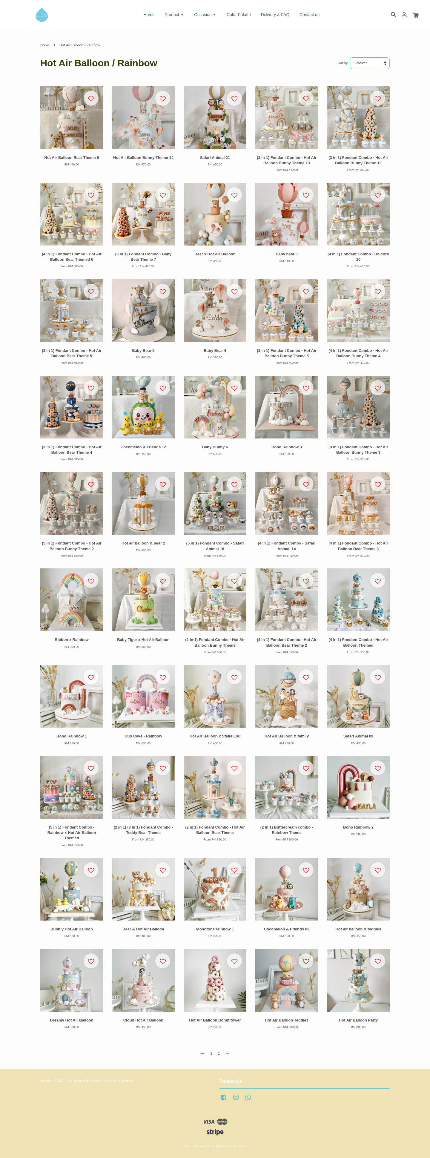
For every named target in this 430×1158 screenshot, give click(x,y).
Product (174, 14)
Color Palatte (239, 14)
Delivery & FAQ (275, 14)
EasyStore (127, 1080)
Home (148, 14)
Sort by (343, 63)
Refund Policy (238, 1146)
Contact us (310, 14)
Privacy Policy (217, 1146)
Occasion (205, 14)
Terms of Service (194, 1146)
